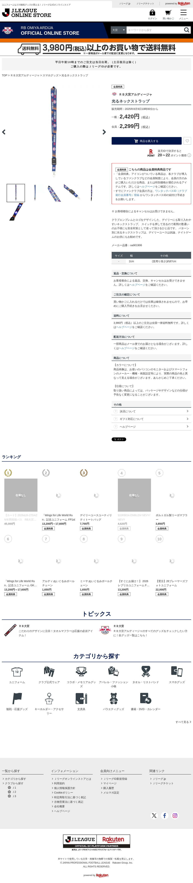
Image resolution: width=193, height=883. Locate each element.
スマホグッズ (50, 75)
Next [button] (104, 132)
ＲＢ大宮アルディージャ (25, 75)
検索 (187, 30)
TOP (4, 75)
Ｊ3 (14, 796)
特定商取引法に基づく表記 (70, 797)
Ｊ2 (14, 791)
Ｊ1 (14, 787)
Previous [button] (3, 132)
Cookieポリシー (63, 792)
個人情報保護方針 (64, 788)
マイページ (110, 783)
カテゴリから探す (15, 778)
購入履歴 (108, 788)
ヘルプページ (147, 186)
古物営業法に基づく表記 (68, 801)
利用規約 (59, 783)
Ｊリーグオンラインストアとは (72, 778)
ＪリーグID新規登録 (115, 778)
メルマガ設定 (111, 792)
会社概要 (59, 806)
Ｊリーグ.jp (124, 3)
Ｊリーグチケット (145, 3)
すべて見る (182, 721)
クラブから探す (14, 783)
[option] (54, 132)
